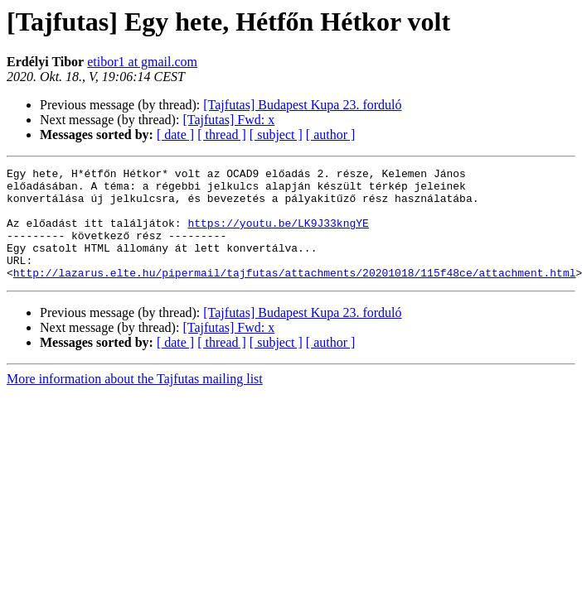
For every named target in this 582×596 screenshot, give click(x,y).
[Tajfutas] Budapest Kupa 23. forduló (302, 105)
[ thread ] (221, 134)
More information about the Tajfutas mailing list (135, 401)
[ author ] (331, 134)
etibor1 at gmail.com (142, 62)
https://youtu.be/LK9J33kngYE (277, 235)
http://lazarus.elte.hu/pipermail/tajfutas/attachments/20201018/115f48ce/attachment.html (294, 294)
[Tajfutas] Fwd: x (228, 120)
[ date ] (175, 134)
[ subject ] (276, 134)
